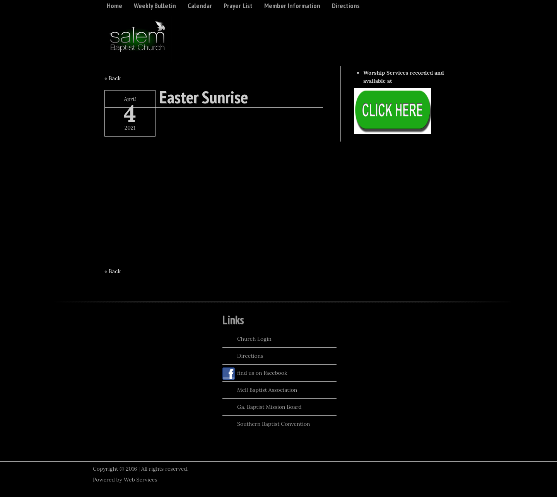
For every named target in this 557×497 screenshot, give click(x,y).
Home (114, 5)
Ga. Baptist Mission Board (262, 407)
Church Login (247, 339)
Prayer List (238, 5)
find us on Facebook (254, 373)
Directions (346, 5)
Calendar (200, 5)
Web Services (140, 479)
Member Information (292, 5)
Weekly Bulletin (155, 5)
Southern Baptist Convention (266, 424)
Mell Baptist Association (259, 390)
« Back (112, 78)
